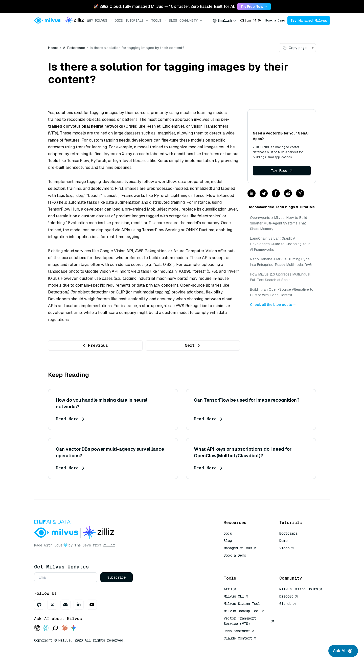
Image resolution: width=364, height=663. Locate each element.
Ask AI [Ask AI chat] (343, 651)
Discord (288, 596)
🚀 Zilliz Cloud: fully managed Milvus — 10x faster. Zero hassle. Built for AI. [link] (164, 6)
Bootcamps (288, 533)
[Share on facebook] (276, 193)
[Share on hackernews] (300, 193)
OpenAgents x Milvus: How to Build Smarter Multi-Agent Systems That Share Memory (278, 223)
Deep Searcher (239, 631)
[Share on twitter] (264, 193)
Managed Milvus (240, 548)
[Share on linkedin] (251, 193)
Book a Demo (275, 20)
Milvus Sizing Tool (242, 603)
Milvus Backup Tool (244, 611)
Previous (95, 345)
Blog (173, 20)
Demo (283, 540)
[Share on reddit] (288, 193)
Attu (230, 589)
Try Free (282, 170)
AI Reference (74, 47)
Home (53, 47)
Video (286, 548)
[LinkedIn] (79, 605)
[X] (52, 605)
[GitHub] (39, 605)
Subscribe (116, 577)
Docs (119, 20)
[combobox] (224, 20)
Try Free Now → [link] (254, 6)
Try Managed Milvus (308, 20)
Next (192, 345)
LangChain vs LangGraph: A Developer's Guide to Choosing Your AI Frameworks (280, 244)
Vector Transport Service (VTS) (249, 621)
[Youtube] (92, 605)
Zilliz (109, 545)
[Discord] (65, 605)
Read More (70, 419)
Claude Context (240, 638)
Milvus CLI (236, 596)
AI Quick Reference (242, 562)
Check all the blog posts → (273, 304)
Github (287, 603)
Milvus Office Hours (300, 589)
